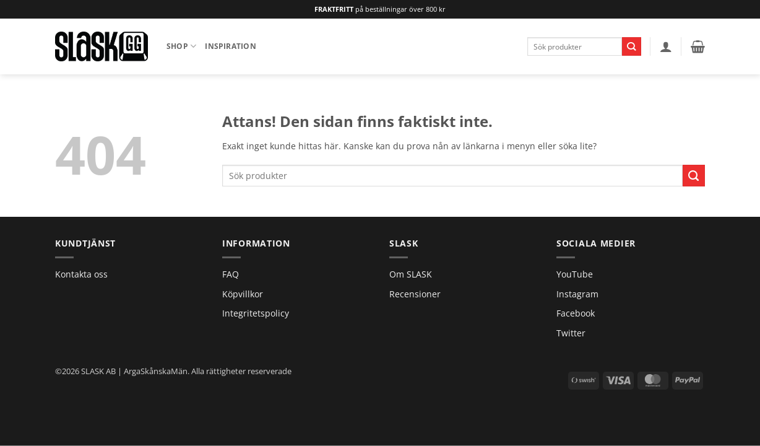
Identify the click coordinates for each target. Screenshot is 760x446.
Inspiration (230, 46)
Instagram (577, 294)
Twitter (570, 333)
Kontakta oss (81, 274)
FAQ (230, 274)
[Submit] (631, 46)
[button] (666, 46)
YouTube (574, 274)
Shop (181, 46)
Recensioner (415, 294)
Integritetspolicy (255, 313)
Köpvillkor (242, 294)
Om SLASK (410, 274)
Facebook (575, 313)
